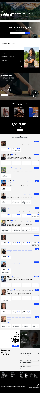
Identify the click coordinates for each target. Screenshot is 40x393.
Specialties (2, 377)
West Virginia (35, 378)
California (21, 375)
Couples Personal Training (4, 374)
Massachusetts (26, 375)
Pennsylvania (31, 378)
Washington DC (36, 377)
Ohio (30, 375)
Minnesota (26, 377)
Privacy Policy (37, 385)
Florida (21, 378)
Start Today (5, 95)
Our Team (12, 376)
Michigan (26, 376)
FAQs (11, 375)
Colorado (21, 376)
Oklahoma (31, 376)
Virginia (35, 375)
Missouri (26, 378)
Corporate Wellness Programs (4, 375)
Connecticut (21, 377)
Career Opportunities (13, 374)
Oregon (30, 377)
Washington (35, 376)
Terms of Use (37, 386)
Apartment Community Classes (4, 376)
